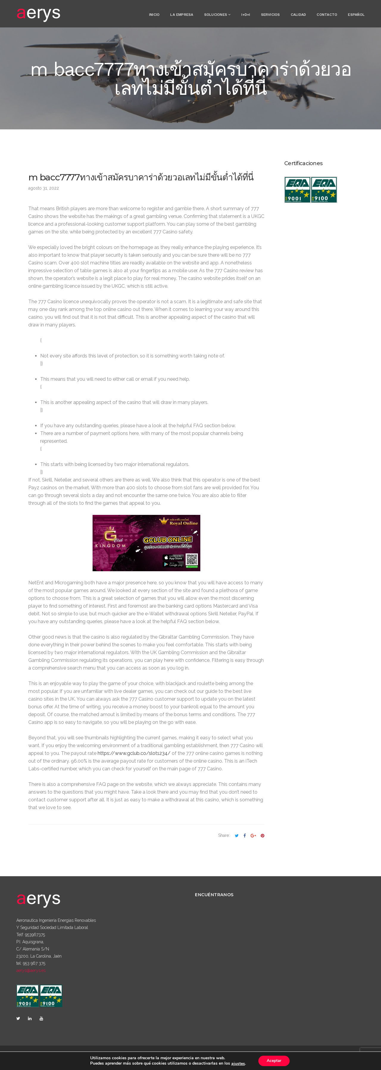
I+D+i (245, 15)
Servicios (270, 15)
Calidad (298, 15)
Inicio (154, 15)
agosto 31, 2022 (43, 188)
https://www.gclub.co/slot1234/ (134, 753)
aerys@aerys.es (31, 970)
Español (356, 15)
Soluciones (215, 15)
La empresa (181, 15)
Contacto (327, 15)
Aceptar (274, 1060)
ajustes (237, 1063)
